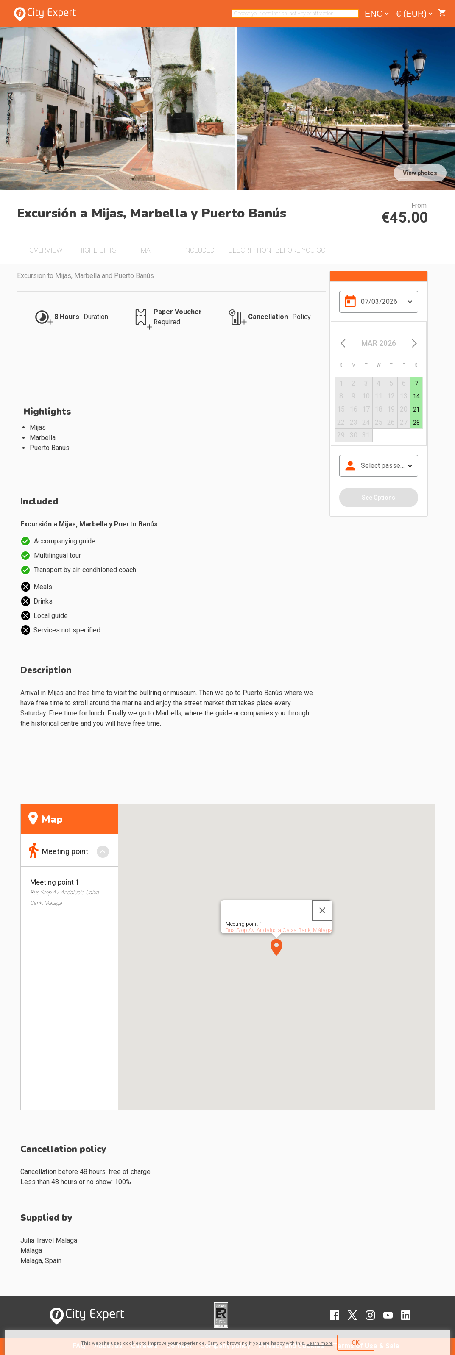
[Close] (322, 910)
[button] (276, 947)
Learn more (320, 1343)
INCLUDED (199, 250)
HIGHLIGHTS (97, 250)
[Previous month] (344, 343)
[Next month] (413, 343)
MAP (148, 250)
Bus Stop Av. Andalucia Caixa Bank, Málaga (279, 930)
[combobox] (295, 13)
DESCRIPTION (250, 250)
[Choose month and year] (379, 343)
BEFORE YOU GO (301, 250)
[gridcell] (416, 383)
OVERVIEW (46, 250)
